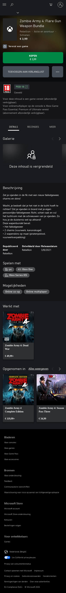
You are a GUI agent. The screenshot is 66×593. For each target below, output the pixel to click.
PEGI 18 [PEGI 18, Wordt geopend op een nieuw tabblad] (22, 86)
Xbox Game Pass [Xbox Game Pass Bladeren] (11, 453)
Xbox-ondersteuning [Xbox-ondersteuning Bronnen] (12, 475)
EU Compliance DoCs (13, 587)
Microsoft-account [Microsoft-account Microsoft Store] (12, 508)
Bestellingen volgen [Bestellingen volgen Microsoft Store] (12, 525)
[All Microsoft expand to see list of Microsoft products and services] (4, 5)
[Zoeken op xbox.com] (12, 4)
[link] (18, 335)
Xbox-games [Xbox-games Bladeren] (9, 448)
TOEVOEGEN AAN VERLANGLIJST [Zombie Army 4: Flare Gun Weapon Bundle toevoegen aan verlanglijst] (26, 71)
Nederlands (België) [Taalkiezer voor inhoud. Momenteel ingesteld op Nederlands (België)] (18, 551)
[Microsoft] (33, 3)
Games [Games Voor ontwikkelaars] (7, 541)
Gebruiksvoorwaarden (31, 576)
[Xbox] (9, 12)
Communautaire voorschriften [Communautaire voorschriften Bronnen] (17, 487)
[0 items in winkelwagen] (52, 5)
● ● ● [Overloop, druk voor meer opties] (57, 72)
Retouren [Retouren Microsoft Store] (8, 520)
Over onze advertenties (40, 581)
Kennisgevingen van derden (16, 581)
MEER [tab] (52, 126)
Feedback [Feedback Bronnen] (8, 481)
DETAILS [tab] (13, 126)
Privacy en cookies (12, 576)
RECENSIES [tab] (33, 126)
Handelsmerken (49, 576)
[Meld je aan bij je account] (60, 5)
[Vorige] (52, 138)
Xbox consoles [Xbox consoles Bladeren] (10, 442)
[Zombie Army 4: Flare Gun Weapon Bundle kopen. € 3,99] (33, 57)
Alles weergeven (38, 368)
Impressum (38, 570)
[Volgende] (59, 138)
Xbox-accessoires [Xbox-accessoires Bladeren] (11, 459)
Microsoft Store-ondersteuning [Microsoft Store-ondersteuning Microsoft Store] (17, 514)
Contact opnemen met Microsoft (18, 570)
